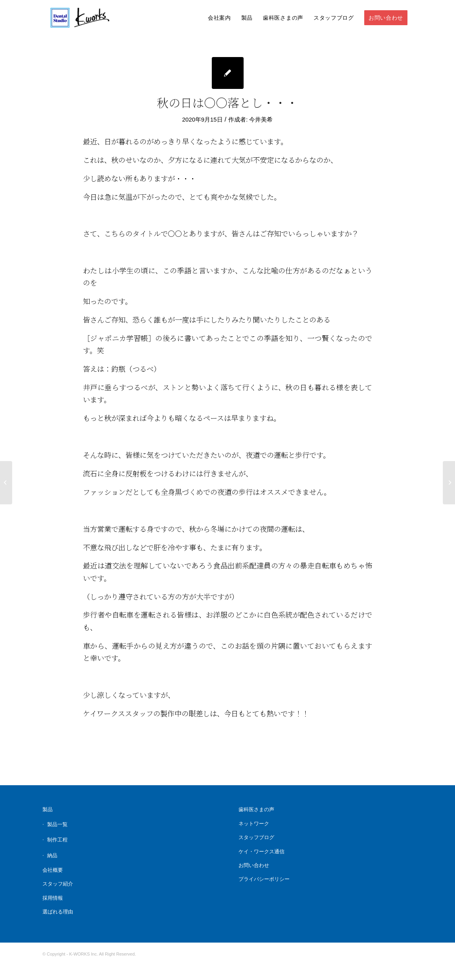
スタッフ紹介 (57, 884)
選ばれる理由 (57, 912)
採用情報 (52, 898)
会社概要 (52, 870)
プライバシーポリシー (264, 879)
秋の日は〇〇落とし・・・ (227, 102)
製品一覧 (57, 824)
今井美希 (261, 119)
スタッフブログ (256, 837)
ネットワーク (254, 824)
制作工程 (57, 840)
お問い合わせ (254, 865)
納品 (52, 855)
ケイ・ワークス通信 (261, 851)
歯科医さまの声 (256, 809)
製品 (47, 809)
